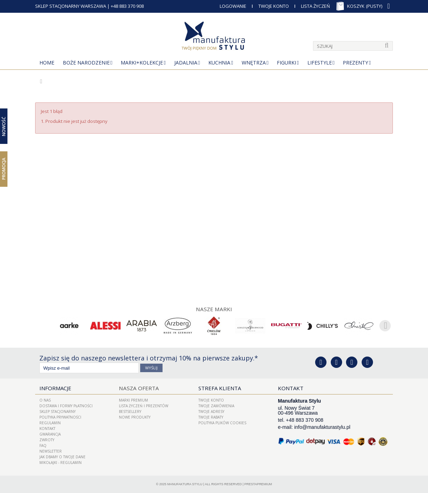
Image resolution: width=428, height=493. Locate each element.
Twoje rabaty (210, 417)
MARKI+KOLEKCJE (142, 62)
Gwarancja (50, 434)
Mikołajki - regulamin (60, 462)
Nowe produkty (134, 417)
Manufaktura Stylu (184, 484)
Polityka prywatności (60, 417)
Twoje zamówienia (216, 405)
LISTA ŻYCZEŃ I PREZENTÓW (143, 405)
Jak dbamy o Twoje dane (62, 456)
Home (46, 62)
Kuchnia (219, 62)
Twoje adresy (211, 411)
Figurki (286, 62)
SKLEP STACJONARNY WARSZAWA (70, 6)
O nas (45, 400)
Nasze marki (214, 309)
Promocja (4, 169)
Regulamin (50, 422)
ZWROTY (46, 439)
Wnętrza (254, 62)
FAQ (42, 445)
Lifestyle (319, 62)
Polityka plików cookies (222, 422)
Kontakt (47, 428)
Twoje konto (211, 400)
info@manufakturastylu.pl (322, 427)
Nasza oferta (138, 388)
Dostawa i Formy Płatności (66, 405)
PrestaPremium (258, 484)
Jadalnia (185, 62)
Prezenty (355, 62)
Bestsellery (130, 411)
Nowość (4, 126)
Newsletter (50, 451)
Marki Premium (133, 400)
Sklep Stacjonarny (57, 411)
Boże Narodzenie (86, 62)
